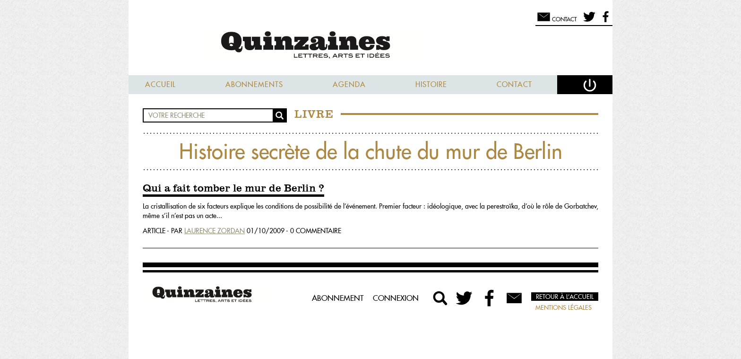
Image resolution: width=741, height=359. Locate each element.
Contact (514, 84)
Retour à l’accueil (565, 296)
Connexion (396, 298)
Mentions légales (563, 307)
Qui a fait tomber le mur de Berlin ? (233, 189)
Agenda (349, 84)
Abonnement (337, 298)
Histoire (431, 84)
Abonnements (254, 84)
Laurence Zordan (214, 231)
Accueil (160, 84)
